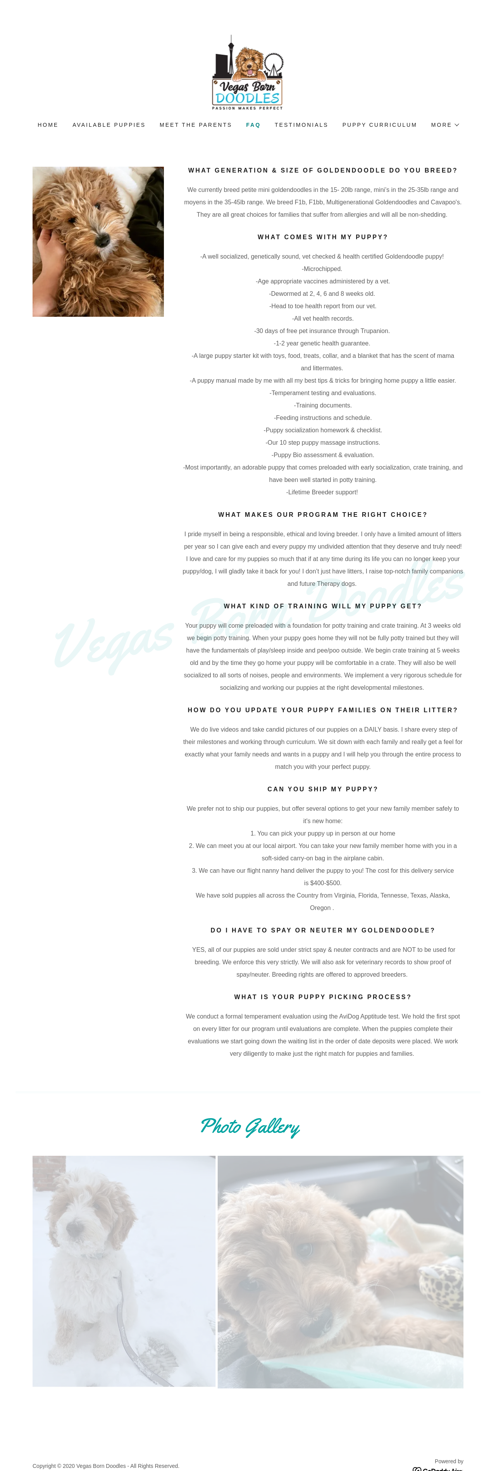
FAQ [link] (253, 125)
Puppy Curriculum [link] (380, 125)
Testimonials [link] (302, 125)
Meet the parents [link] (196, 125)
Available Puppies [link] (109, 125)
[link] (248, 71)
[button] (445, 124)
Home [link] (48, 125)
